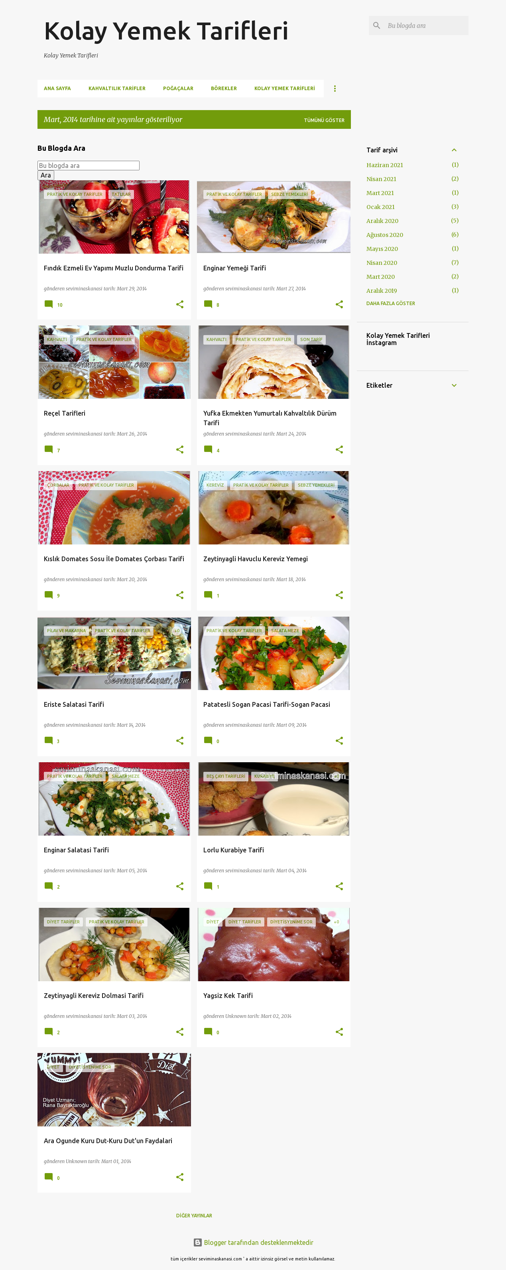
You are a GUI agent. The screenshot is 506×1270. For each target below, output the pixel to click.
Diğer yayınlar (194, 1215)
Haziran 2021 (384, 165)
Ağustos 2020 (384, 235)
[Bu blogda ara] (427, 25)
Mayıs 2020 (382, 248)
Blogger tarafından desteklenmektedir (253, 1242)
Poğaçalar (178, 88)
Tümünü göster (324, 120)
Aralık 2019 (381, 290)
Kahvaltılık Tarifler (117, 88)
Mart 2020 (380, 276)
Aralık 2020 (382, 221)
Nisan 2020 (381, 262)
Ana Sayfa (57, 88)
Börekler (224, 88)
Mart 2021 (380, 193)
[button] (180, 305)
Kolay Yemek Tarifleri (166, 30)
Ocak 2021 (380, 207)
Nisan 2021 (381, 179)
